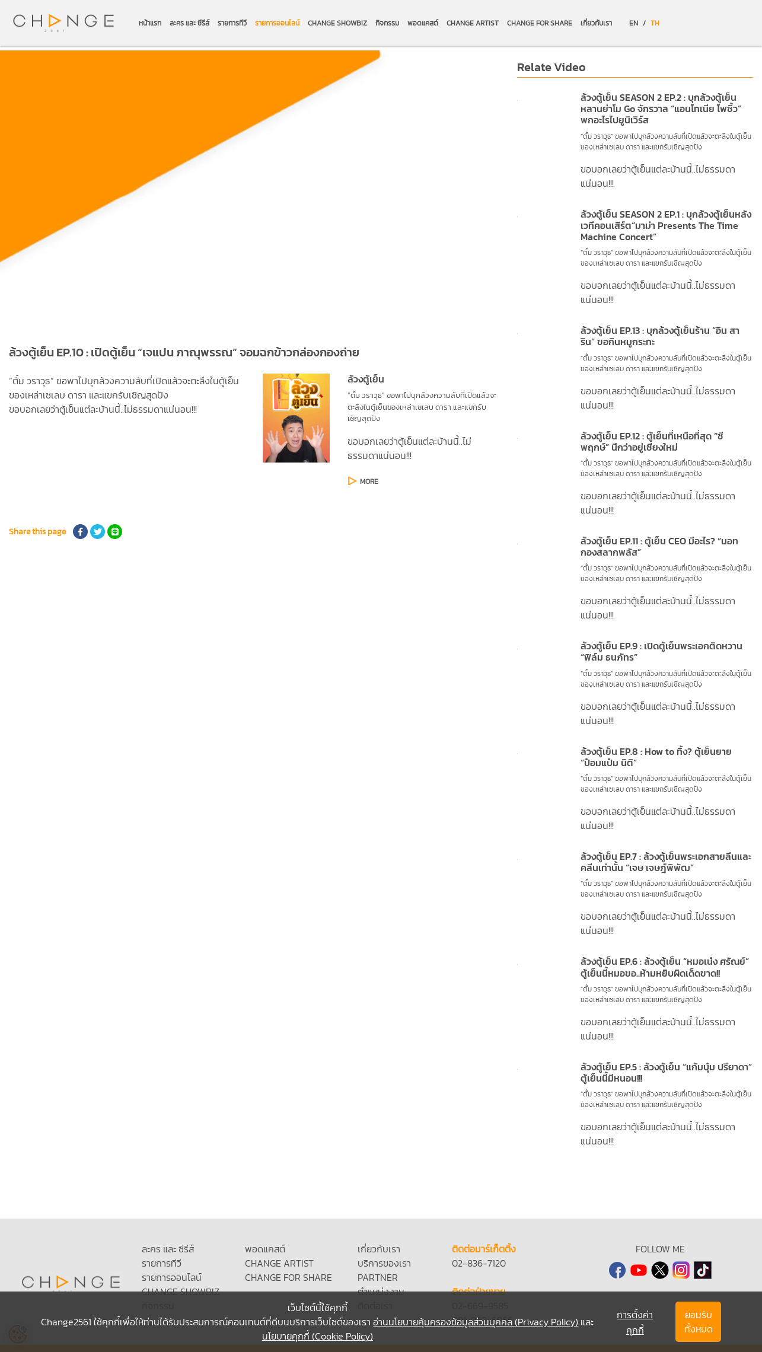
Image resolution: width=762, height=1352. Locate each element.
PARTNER (378, 1277)
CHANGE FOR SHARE (539, 23)
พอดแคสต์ (422, 23)
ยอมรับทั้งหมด (698, 1322)
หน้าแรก (150, 23)
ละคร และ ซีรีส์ (189, 23)
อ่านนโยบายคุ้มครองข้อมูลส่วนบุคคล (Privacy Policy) (475, 1322)
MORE (369, 481)
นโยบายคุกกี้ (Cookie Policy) (317, 1336)
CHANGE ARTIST (473, 23)
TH (655, 23)
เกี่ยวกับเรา (596, 23)
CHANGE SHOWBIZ (337, 23)
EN (633, 23)
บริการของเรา (384, 1263)
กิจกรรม (387, 23)
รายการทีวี (232, 23)
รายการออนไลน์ (277, 23)
